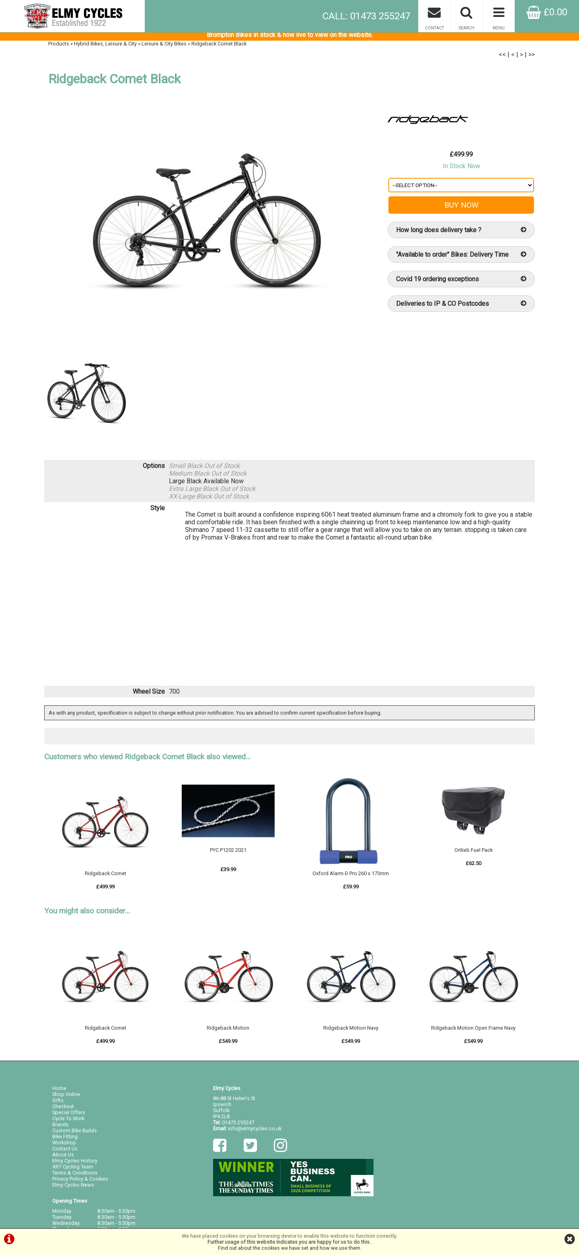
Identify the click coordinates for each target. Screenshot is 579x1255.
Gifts (58, 1104)
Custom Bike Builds (74, 1134)
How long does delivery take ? (461, 233)
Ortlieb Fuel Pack (473, 854)
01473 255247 (238, 1126)
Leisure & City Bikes (164, 47)
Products (58, 47)
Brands (60, 1128)
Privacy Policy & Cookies (80, 1182)
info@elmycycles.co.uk (254, 1132)
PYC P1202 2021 (228, 854)
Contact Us (65, 1152)
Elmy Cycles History (74, 1164)
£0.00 (546, 12)
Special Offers (68, 1116)
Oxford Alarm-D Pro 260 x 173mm (350, 878)
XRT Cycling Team (72, 1170)
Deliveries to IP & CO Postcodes (461, 307)
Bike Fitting (65, 1140)
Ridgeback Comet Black (218, 47)
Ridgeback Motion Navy (350, 1032)
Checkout (63, 1110)
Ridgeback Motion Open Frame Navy (473, 1032)
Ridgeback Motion (228, 1032)
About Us (63, 1158)
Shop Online (66, 1098)
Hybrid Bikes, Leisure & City (105, 47)
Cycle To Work (68, 1122)
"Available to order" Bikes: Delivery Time (461, 258)
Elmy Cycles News (73, 1188)
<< (502, 58)
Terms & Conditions (75, 1176)
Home (59, 1092)
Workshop (64, 1146)
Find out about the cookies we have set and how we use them (289, 1248)
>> (531, 58)
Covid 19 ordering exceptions (461, 282)
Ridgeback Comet (105, 878)
